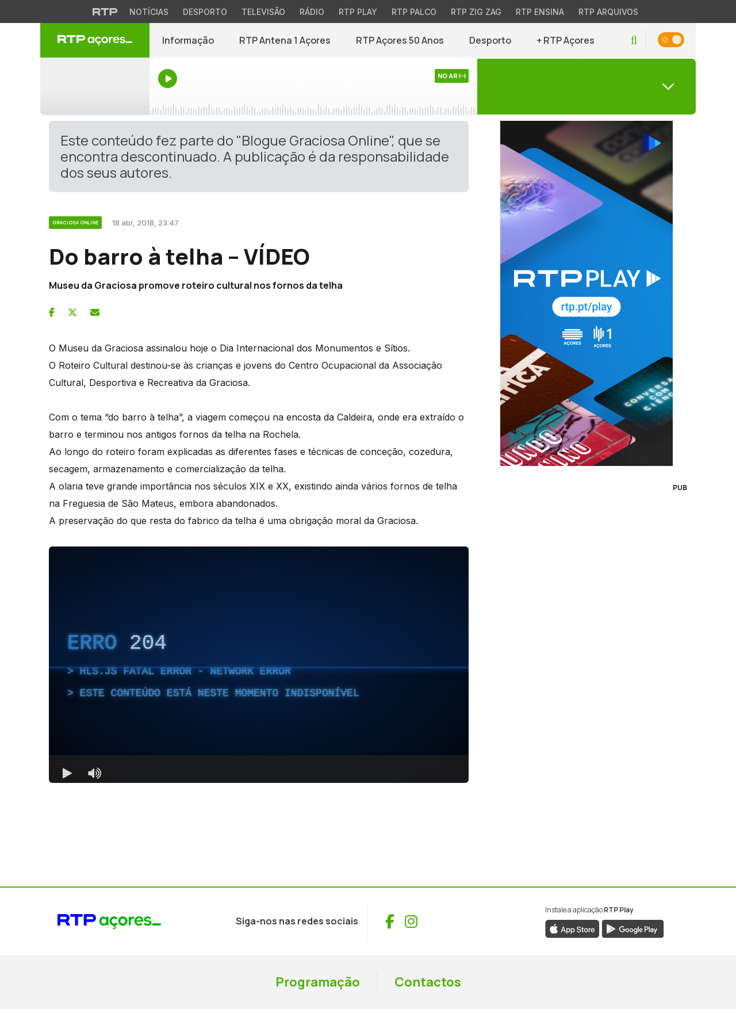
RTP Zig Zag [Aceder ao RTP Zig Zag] (476, 12)
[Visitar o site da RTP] (105, 11)
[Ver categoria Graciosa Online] (76, 221)
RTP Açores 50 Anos (400, 40)
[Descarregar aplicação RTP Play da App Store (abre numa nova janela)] (572, 928)
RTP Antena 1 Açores (285, 40)
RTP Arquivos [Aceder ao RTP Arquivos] (608, 12)
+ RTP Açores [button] (565, 40)
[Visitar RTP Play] (586, 293)
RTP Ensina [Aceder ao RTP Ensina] (540, 12)
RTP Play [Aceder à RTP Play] (358, 12)
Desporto (490, 40)
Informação (188, 40)
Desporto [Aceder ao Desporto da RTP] (205, 12)
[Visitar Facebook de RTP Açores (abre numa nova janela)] (389, 921)
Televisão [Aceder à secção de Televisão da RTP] (263, 12)
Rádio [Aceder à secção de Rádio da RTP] (312, 12)
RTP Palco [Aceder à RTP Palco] (414, 12)
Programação (317, 982)
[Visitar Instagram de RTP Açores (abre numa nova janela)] (411, 921)
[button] (634, 40)
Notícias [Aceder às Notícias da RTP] (148, 12)
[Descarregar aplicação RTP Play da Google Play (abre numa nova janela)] (632, 928)
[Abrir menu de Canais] (586, 86)
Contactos (427, 982)
